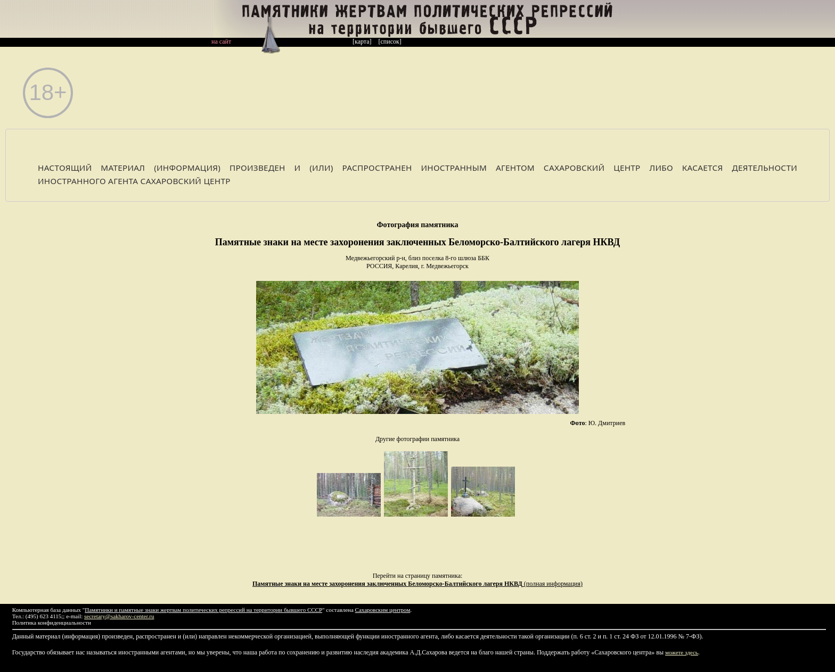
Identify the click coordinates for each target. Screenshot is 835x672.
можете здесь (681, 652)
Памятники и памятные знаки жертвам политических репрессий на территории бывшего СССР (203, 610)
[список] (390, 41)
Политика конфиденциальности (51, 622)
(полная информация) (417, 583)
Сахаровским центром (383, 610)
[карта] (362, 41)
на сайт (221, 41)
